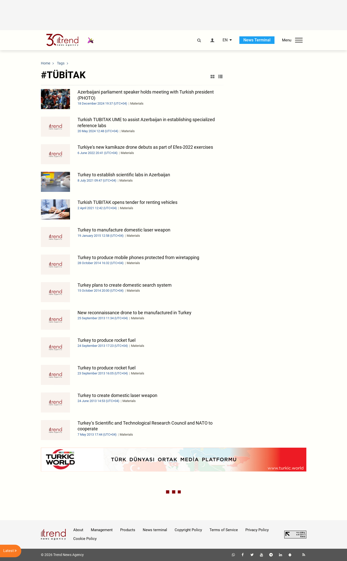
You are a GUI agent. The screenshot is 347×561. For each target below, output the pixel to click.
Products (127, 530)
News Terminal (256, 40)
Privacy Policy (257, 530)
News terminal (155, 530)
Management (102, 530)
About (78, 530)
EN (225, 40)
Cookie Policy (85, 538)
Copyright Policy (188, 530)
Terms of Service (224, 530)
